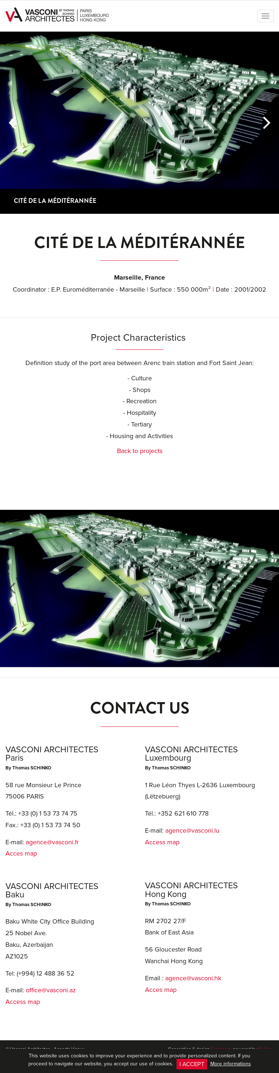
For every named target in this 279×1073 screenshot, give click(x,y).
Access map (22, 1001)
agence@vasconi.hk (193, 977)
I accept (191, 1064)
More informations (230, 1063)
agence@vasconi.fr (52, 841)
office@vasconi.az (51, 989)
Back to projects (139, 450)
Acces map (21, 853)
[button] (12, 122)
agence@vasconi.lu (192, 830)
